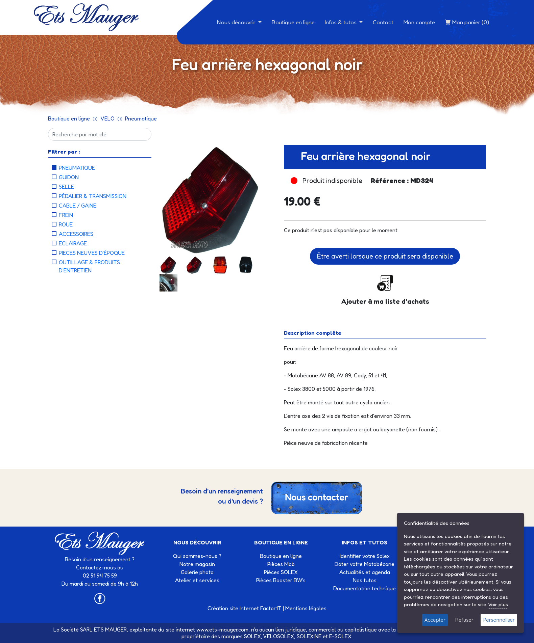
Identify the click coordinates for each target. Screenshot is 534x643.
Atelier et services (197, 580)
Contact (383, 22)
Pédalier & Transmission (92, 196)
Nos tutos (365, 580)
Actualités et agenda (364, 572)
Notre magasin (197, 564)
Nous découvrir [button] (237, 22)
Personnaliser (499, 620)
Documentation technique (364, 588)
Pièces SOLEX (281, 572)
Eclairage (73, 243)
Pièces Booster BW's (281, 580)
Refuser (464, 620)
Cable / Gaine (77, 205)
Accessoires (76, 234)
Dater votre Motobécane (364, 564)
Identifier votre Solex (365, 556)
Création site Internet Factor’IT (245, 608)
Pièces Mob (281, 564)
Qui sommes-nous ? (197, 556)
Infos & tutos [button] (341, 22)
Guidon (69, 177)
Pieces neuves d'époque (92, 252)
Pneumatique (141, 118)
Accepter (434, 620)
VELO (107, 118)
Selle (66, 186)
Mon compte (419, 22)
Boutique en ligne (293, 22)
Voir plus (498, 604)
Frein (66, 215)
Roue (66, 224)
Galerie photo (197, 572)
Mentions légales (305, 608)
